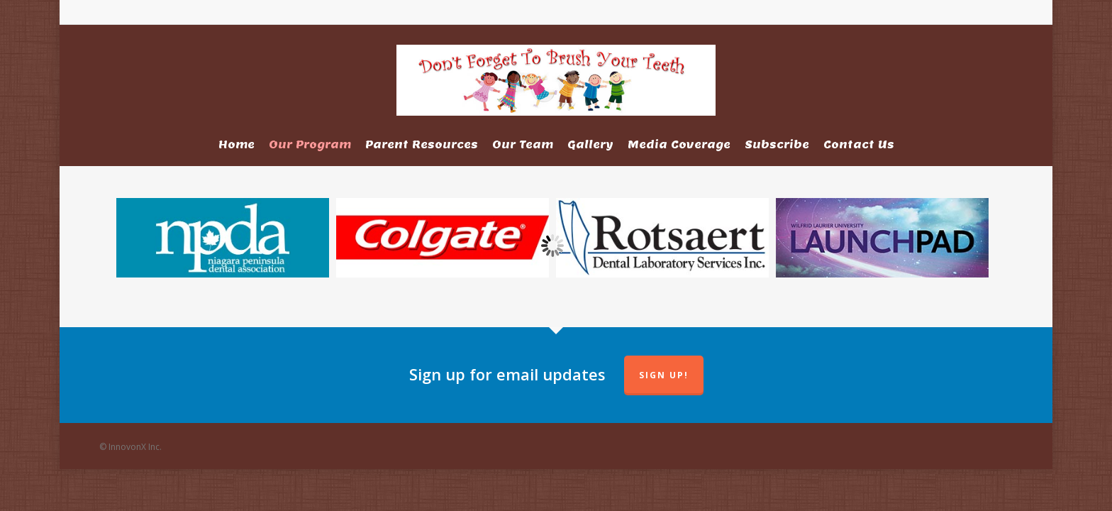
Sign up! (664, 375)
